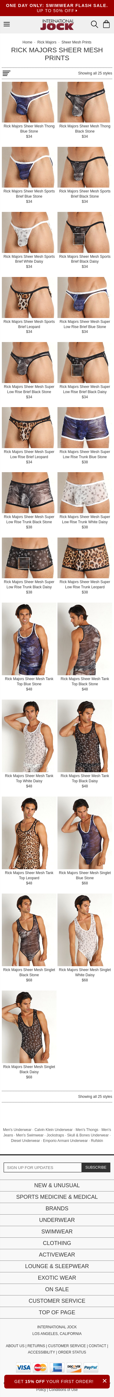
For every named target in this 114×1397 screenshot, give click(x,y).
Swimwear (57, 1232)
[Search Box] (94, 24)
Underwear (57, 1220)
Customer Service (57, 1301)
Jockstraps (55, 1135)
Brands (57, 1208)
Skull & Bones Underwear (88, 1135)
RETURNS (36, 1346)
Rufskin (97, 1141)
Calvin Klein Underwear (53, 1130)
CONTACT (97, 1346)
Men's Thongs (87, 1130)
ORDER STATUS (72, 1352)
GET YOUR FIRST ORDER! (62, 1380)
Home (27, 42)
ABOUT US (15, 1346)
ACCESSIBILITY (41, 1352)
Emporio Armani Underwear (65, 1141)
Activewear (57, 1255)
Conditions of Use (63, 1390)
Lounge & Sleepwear (57, 1266)
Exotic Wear (57, 1278)
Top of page (57, 1312)
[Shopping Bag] (106, 24)
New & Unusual (57, 1185)
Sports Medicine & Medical (57, 1197)
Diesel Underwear (25, 1141)
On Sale (57, 1289)
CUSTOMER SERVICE (67, 1346)
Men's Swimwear (29, 1135)
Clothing (57, 1243)
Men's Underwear (17, 1130)
